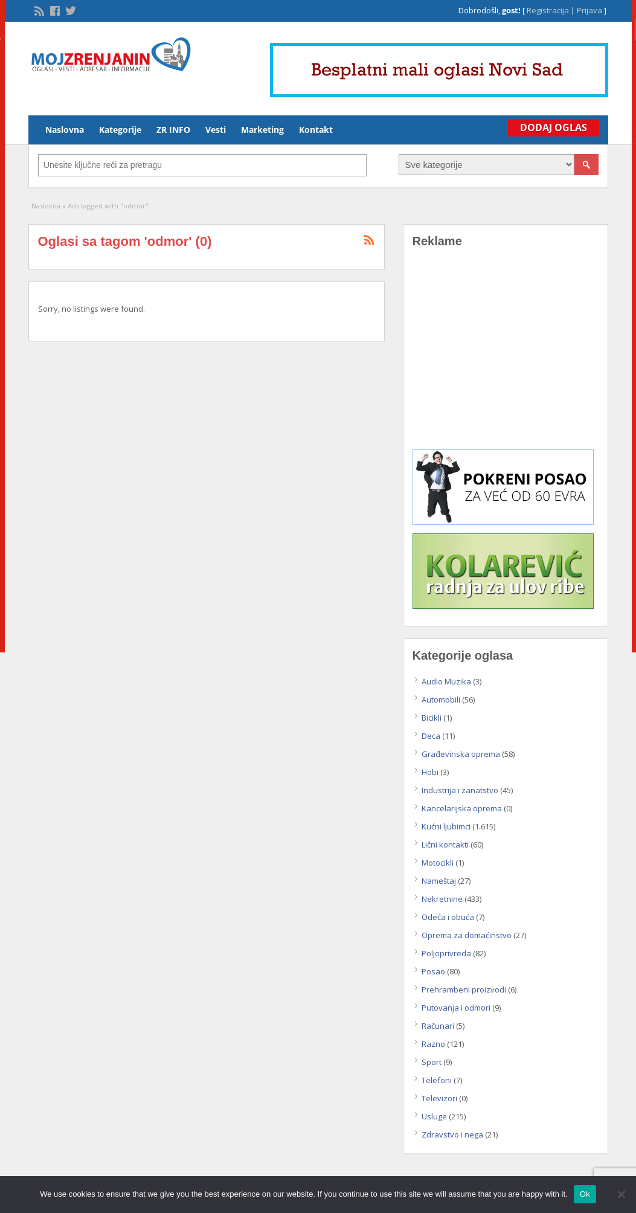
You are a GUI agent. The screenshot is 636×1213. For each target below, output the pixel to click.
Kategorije (120, 129)
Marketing (262, 129)
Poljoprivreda (446, 953)
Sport (432, 1062)
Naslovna (64, 129)
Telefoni (437, 1080)
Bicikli (432, 717)
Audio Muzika (446, 681)
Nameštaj (439, 880)
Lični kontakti (445, 844)
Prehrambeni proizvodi (464, 989)
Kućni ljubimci (446, 826)
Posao (433, 971)
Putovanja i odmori (456, 1007)
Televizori (439, 1098)
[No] (621, 1194)
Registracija (548, 10)
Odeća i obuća (448, 917)
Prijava (589, 10)
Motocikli (438, 862)
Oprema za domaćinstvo (467, 935)
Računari (438, 1025)
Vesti (215, 129)
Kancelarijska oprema (462, 808)
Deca (431, 735)
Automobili (441, 699)
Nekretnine (442, 898)
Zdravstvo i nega (452, 1134)
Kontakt (316, 129)
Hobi (430, 772)
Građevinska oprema (461, 753)
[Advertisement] (506, 357)
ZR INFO (173, 129)
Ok (585, 1194)
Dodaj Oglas (553, 127)
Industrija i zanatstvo (460, 790)
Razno (433, 1043)
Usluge (434, 1116)
